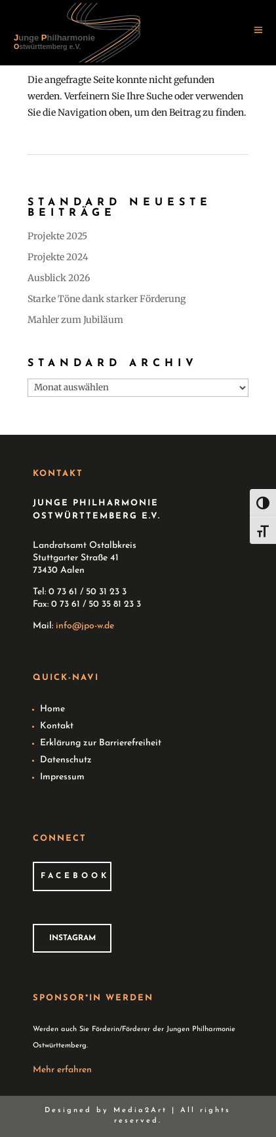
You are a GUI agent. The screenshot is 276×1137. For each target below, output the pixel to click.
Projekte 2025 (57, 236)
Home (52, 709)
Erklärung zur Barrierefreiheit (100, 743)
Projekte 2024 (58, 257)
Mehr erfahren (62, 1070)
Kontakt (56, 726)
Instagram (72, 938)
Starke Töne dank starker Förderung (107, 299)
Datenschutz (66, 760)
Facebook (75, 876)
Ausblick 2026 (59, 278)
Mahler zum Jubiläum (75, 320)
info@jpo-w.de (85, 626)
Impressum (62, 777)
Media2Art (140, 1110)
